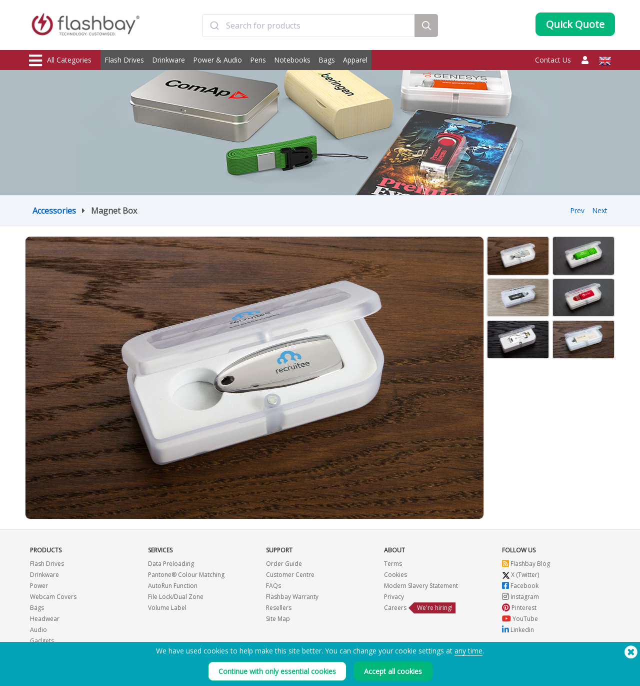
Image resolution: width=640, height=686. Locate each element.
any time (468, 650)
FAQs (273, 585)
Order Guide (284, 563)
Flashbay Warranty (292, 596)
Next (600, 210)
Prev (577, 210)
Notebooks (292, 60)
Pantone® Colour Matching (186, 574)
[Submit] (214, 27)
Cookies (395, 574)
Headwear (45, 618)
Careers (395, 607)
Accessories (54, 210)
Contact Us (553, 60)
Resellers (279, 607)
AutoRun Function (173, 585)
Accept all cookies (393, 671)
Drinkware (168, 60)
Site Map (278, 618)
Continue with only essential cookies (277, 671)
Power (39, 585)
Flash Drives (124, 60)
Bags (326, 60)
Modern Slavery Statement (421, 585)
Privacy (394, 596)
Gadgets (42, 640)
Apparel (355, 60)
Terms (393, 563)
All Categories (60, 60)
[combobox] (308, 26)
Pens (258, 60)
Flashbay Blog (526, 563)
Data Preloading (171, 563)
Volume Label (167, 607)
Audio (38, 629)
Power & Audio (217, 60)
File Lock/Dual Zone (176, 596)
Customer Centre (290, 574)
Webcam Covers (53, 596)
